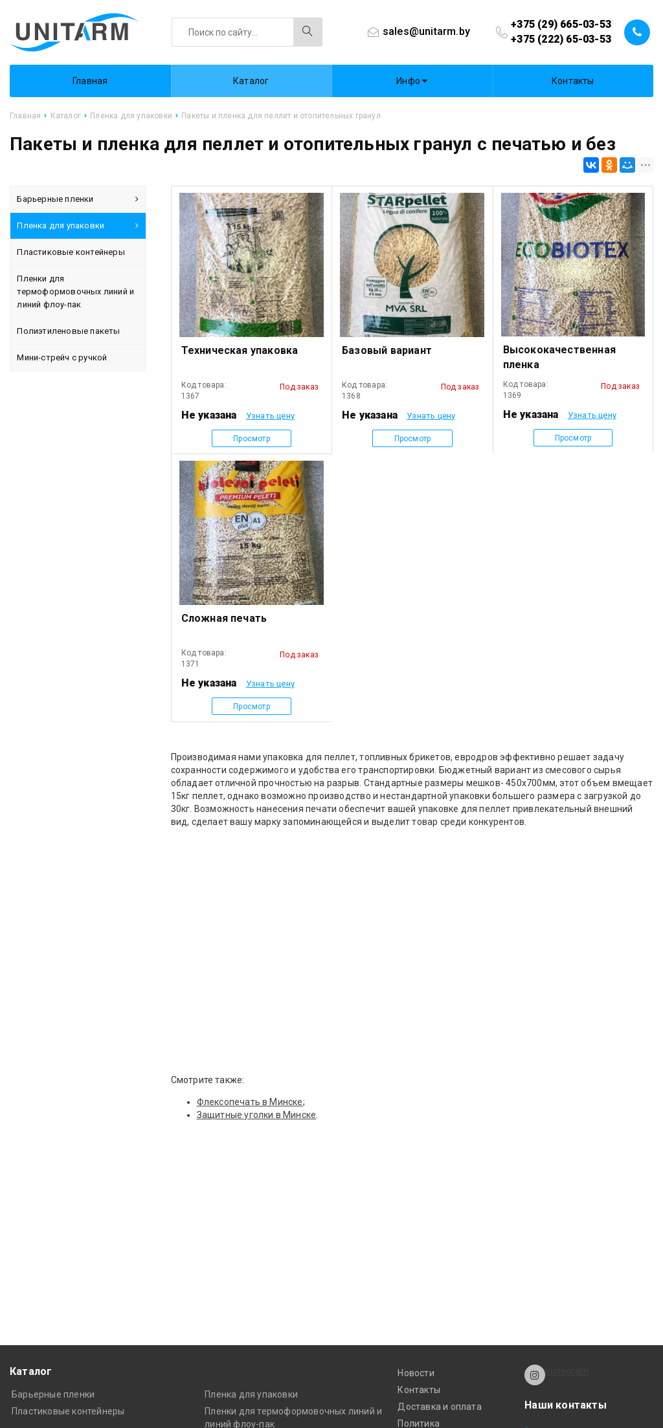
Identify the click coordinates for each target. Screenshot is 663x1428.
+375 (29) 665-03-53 (561, 24)
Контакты (573, 81)
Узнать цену (270, 416)
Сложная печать (224, 618)
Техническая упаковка (239, 350)
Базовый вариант (387, 350)
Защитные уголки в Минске (257, 1115)
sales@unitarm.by (426, 31)
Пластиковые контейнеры (70, 252)
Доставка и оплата (439, 1406)
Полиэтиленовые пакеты (68, 331)
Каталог (251, 81)
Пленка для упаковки (78, 225)
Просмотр (251, 438)
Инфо (411, 81)
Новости (416, 1373)
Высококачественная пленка (559, 357)
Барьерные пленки (78, 199)
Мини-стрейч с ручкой (62, 357)
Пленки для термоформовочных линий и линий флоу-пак (75, 291)
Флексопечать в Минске (250, 1102)
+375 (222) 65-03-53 (561, 39)
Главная (90, 81)
